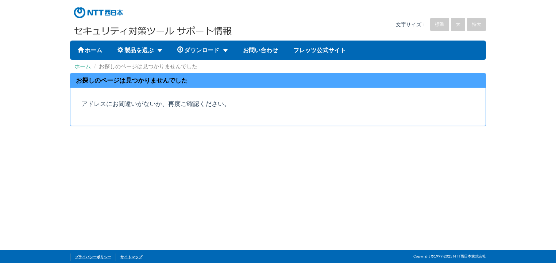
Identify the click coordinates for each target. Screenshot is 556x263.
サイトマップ (131, 257)
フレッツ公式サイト (319, 50)
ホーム (90, 50)
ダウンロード (202, 50)
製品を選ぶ (139, 50)
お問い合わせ (260, 50)
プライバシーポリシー (93, 257)
